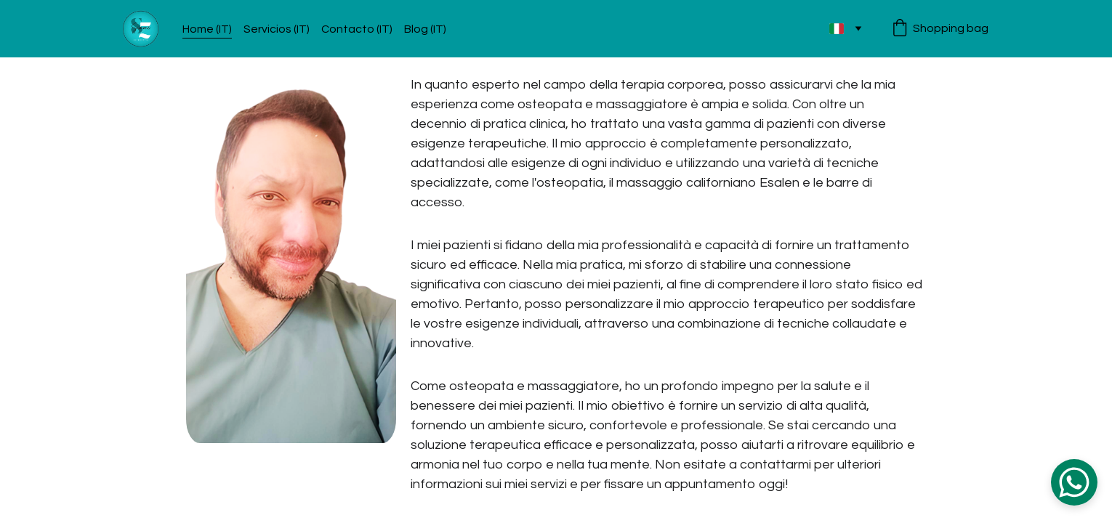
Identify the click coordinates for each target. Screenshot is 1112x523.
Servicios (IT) (276, 29)
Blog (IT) (425, 29)
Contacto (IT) (356, 29)
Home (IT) (207, 29)
